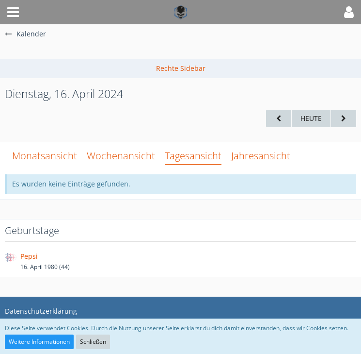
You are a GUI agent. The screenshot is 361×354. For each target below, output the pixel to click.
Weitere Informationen (39, 341)
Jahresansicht (260, 155)
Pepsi (29, 256)
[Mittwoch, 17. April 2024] (343, 119)
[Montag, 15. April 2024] (278, 119)
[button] (13, 12)
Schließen (93, 341)
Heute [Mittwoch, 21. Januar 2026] (311, 118)
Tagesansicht (193, 155)
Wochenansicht (121, 155)
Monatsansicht (44, 155)
